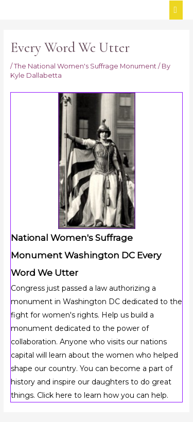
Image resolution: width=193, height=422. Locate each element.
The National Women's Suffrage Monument (85, 66)
